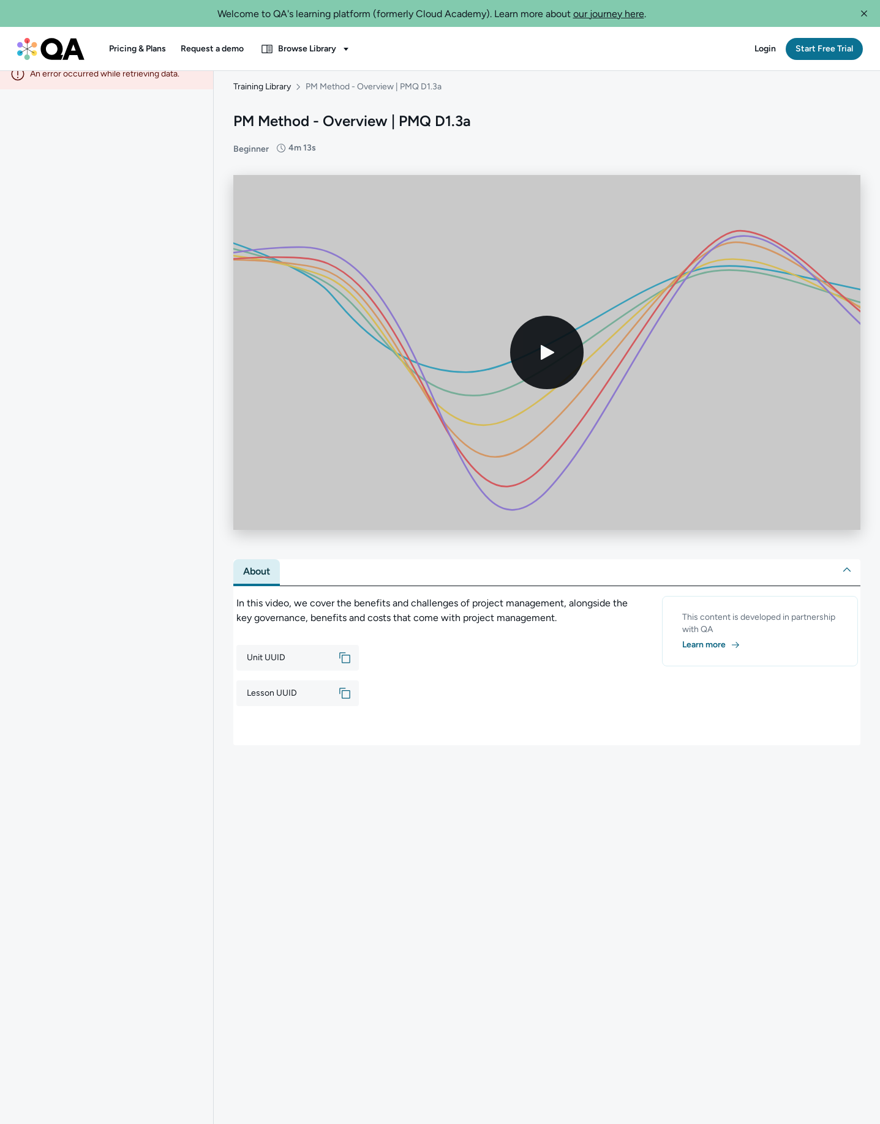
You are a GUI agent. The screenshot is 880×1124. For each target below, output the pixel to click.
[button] (864, 13)
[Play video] (547, 364)
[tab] (256, 583)
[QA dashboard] (50, 49)
